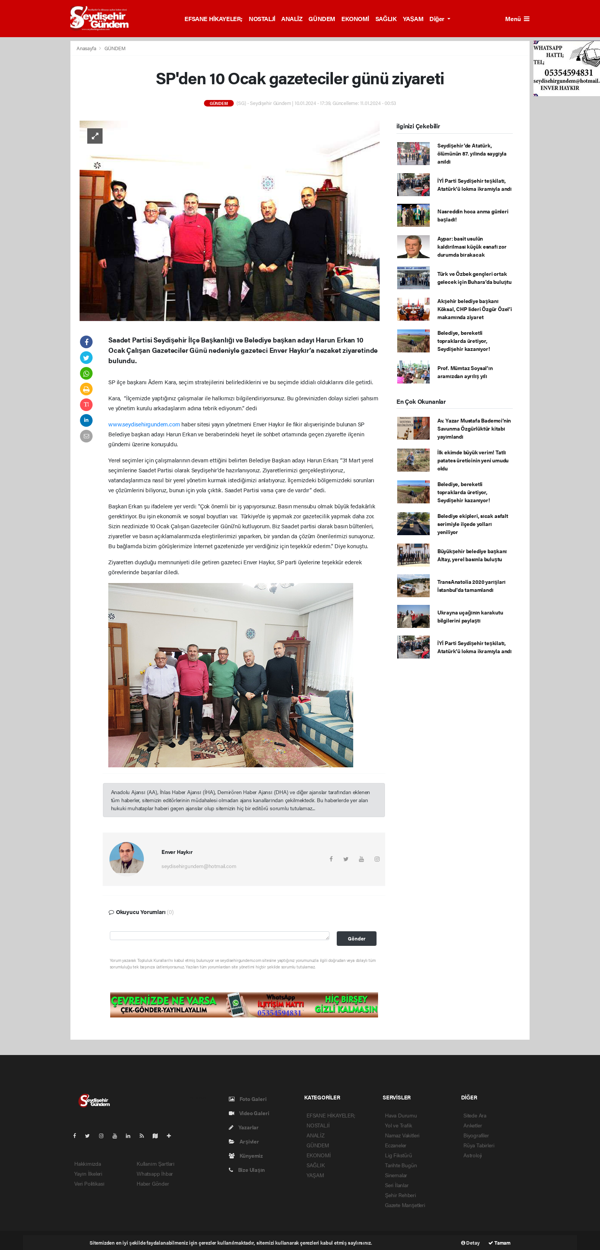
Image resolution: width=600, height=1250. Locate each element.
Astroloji (472, 1155)
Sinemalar (396, 1175)
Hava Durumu (401, 1115)
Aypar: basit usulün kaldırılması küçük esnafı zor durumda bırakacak (472, 246)
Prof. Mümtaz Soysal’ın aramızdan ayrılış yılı (465, 372)
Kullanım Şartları (155, 1163)
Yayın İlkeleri (88, 1173)
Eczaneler (395, 1145)
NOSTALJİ (262, 18)
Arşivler (244, 1141)
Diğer (437, 18)
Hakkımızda (87, 1163)
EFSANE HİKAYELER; (213, 18)
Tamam (499, 1242)
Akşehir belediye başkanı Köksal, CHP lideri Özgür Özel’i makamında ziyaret (474, 309)
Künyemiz (246, 1155)
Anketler (472, 1125)
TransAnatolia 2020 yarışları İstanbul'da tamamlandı (471, 585)
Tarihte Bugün (401, 1165)
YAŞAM (413, 18)
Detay (470, 1242)
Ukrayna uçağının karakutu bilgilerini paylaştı (470, 616)
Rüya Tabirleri (478, 1145)
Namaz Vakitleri (402, 1135)
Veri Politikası (89, 1183)
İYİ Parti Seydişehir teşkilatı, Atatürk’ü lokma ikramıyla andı (474, 184)
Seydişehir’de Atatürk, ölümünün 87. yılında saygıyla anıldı (472, 153)
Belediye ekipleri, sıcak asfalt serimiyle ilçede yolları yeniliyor (472, 524)
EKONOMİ (355, 18)
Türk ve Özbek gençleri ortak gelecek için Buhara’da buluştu (474, 277)
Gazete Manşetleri (405, 1205)
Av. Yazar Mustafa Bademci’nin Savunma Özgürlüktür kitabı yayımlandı (474, 428)
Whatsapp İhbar (155, 1173)
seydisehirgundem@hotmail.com (198, 866)
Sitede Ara (474, 1115)
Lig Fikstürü (398, 1155)
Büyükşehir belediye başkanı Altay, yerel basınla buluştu (472, 555)
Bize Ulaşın (247, 1169)
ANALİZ (291, 18)
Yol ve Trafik (398, 1125)
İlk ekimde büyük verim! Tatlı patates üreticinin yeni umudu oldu (473, 460)
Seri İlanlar (397, 1185)
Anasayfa (87, 48)
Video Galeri (249, 1113)
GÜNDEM (321, 18)
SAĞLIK (386, 18)
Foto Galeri (248, 1099)
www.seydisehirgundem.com (144, 424)
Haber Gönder (153, 1183)
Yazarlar (244, 1127)
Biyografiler (476, 1135)
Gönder (356, 938)
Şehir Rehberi (400, 1195)
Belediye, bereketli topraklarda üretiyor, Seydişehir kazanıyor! (463, 340)
